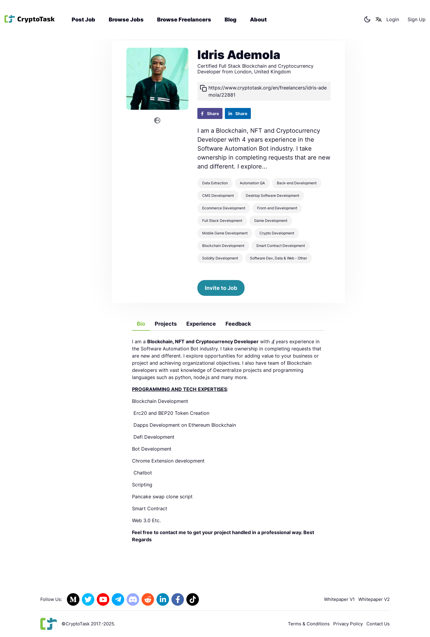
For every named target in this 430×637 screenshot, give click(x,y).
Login (392, 20)
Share (210, 113)
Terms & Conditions (309, 624)
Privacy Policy (348, 624)
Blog (230, 20)
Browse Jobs (126, 20)
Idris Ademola (238, 54)
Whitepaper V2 (374, 599)
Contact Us (378, 624)
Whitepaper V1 (339, 599)
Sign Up (417, 20)
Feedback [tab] (238, 324)
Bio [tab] (141, 324)
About (258, 20)
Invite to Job (221, 288)
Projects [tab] (166, 324)
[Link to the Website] (157, 120)
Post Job (83, 20)
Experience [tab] (201, 324)
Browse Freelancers (184, 20)
